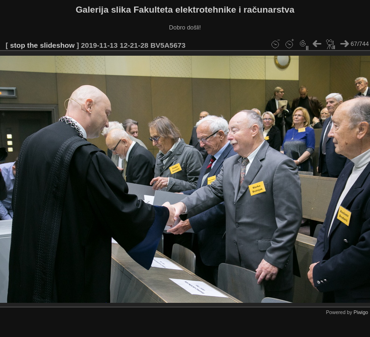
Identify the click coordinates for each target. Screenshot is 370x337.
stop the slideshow (42, 45)
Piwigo (361, 312)
